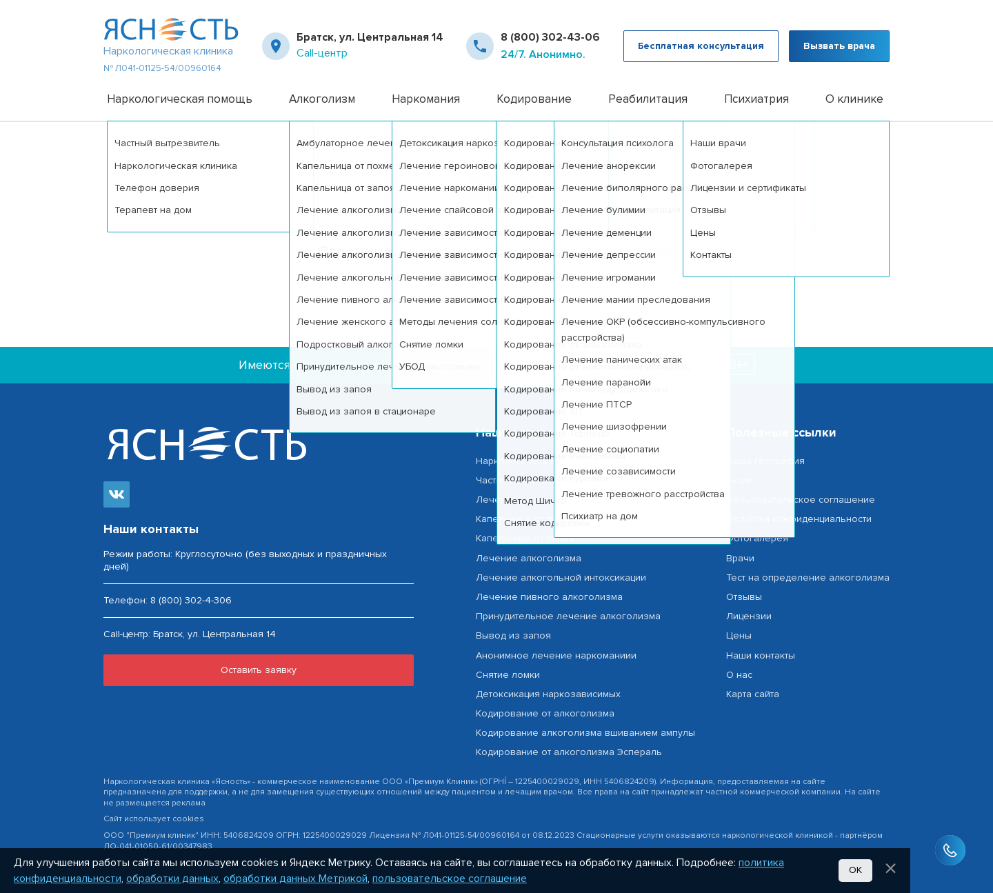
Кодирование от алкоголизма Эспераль (569, 752)
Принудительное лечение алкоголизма (568, 616)
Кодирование (534, 99)
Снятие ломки (508, 675)
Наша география (765, 461)
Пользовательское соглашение (800, 499)
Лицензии (749, 616)
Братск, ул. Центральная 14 (370, 37)
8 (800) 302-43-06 (550, 37)
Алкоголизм (322, 99)
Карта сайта (752, 694)
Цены (739, 635)
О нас (739, 675)
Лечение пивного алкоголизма (549, 597)
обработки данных (172, 878)
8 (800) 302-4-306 (191, 600)
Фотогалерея (757, 538)
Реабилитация (648, 99)
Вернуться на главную (584, 252)
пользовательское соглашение (449, 878)
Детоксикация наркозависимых (548, 694)
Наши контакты (760, 655)
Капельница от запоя (525, 538)
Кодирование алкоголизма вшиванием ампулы (585, 733)
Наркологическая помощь (179, 99)
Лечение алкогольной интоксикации (561, 577)
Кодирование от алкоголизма (545, 713)
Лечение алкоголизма (528, 499)
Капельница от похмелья (533, 519)
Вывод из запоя (513, 635)
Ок (855, 870)
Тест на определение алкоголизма (808, 577)
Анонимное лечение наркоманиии (556, 655)
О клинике (854, 99)
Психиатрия (756, 99)
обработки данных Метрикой (295, 878)
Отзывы (744, 597)
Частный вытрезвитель (528, 480)
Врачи (740, 558)
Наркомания (426, 99)
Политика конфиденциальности (799, 519)
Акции (739, 480)
